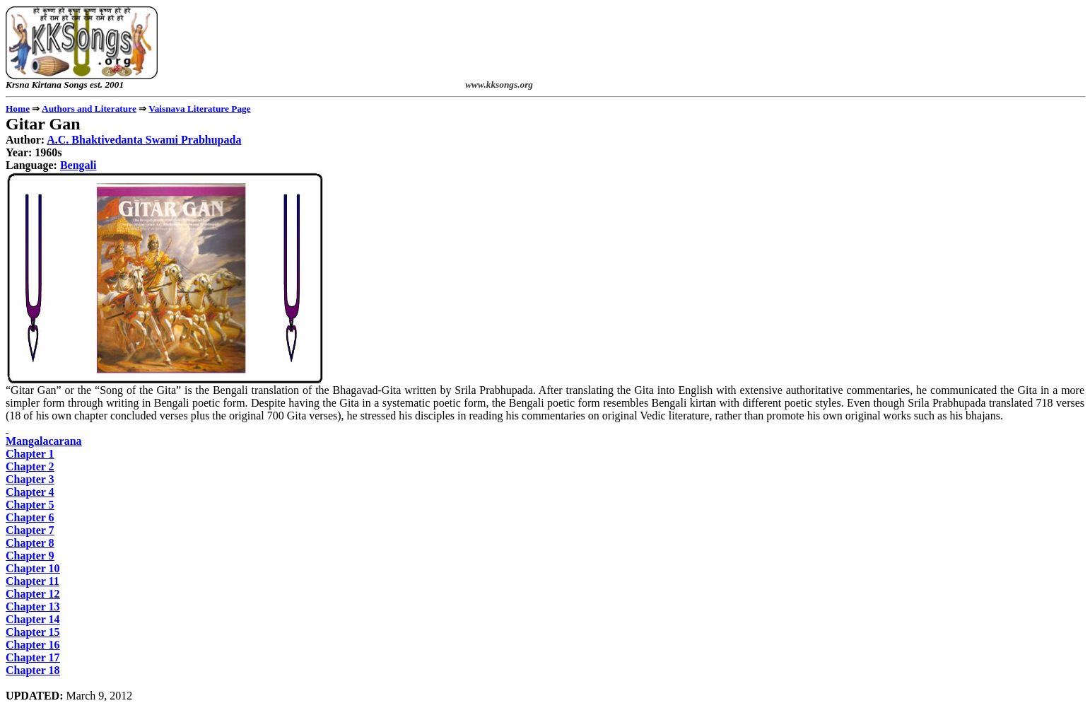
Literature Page (199, 108)
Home (18, 108)
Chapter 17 (33, 657)
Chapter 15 (33, 632)
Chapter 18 (33, 670)
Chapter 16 (33, 645)
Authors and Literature (89, 108)
